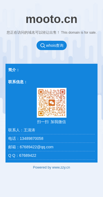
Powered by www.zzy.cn (51, 167)
